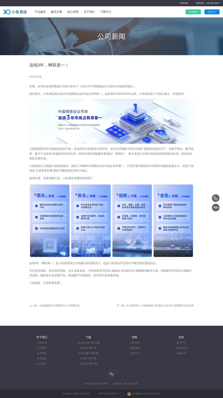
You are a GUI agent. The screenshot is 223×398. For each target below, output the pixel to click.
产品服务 (40, 11)
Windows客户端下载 (88, 342)
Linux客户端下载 (88, 363)
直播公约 (181, 353)
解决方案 (56, 11)
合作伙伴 (135, 353)
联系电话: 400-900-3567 (96, 383)
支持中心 (181, 342)
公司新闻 (42, 353)
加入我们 (42, 363)
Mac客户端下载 (88, 348)
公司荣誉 (42, 348)
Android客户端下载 (88, 353)
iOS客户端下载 (88, 358)
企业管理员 (181, 348)
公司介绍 (42, 342)
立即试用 (135, 342)
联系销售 (184, 3)
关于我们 (89, 11)
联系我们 (42, 358)
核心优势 (73, 11)
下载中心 (105, 11)
